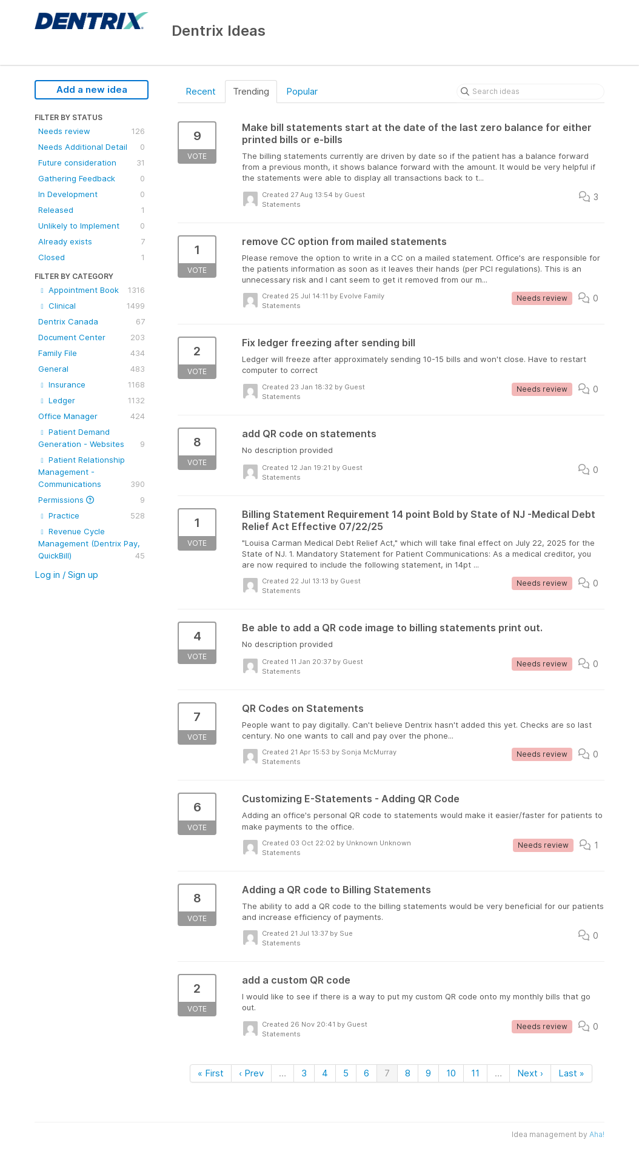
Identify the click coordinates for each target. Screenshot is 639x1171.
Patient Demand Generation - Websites (91, 438)
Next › (530, 1073)
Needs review (91, 131)
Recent (201, 91)
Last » (571, 1073)
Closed (91, 257)
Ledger (91, 400)
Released (91, 210)
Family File (91, 353)
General (91, 369)
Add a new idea (91, 89)
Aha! (596, 1134)
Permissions (91, 500)
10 (451, 1073)
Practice (91, 515)
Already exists (91, 241)
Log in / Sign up (66, 574)
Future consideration (91, 162)
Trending (251, 91)
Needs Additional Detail (91, 147)
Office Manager (91, 416)
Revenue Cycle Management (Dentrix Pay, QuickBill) (91, 544)
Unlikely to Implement (91, 226)
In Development (91, 194)
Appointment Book (91, 290)
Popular (302, 91)
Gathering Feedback (91, 178)
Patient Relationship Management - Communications (91, 472)
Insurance (91, 384)
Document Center (91, 337)
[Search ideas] (530, 91)
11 (475, 1073)
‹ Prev (251, 1073)
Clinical (91, 306)
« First (211, 1073)
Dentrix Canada (91, 321)
